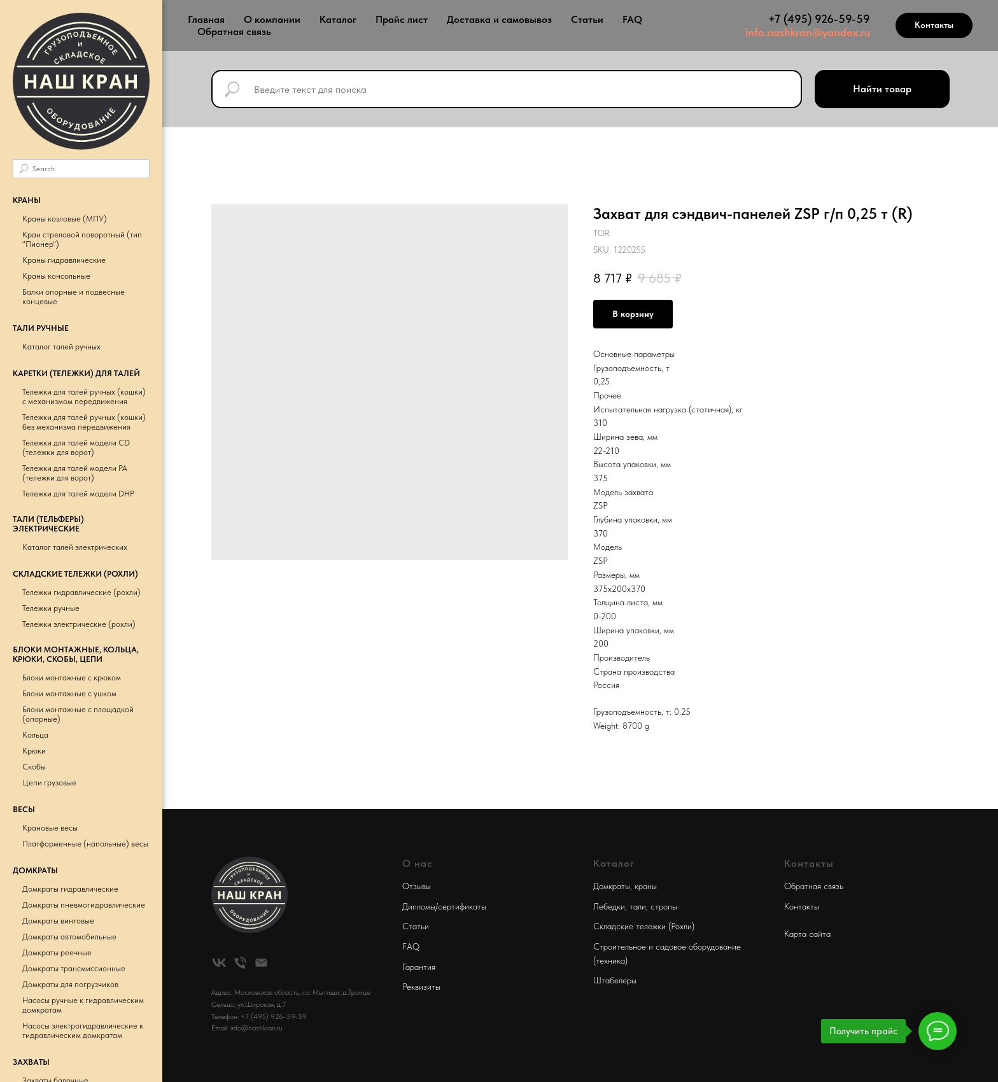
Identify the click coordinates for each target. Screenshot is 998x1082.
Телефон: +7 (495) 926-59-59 (259, 1016)
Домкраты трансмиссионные (73, 968)
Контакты (801, 906)
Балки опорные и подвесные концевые (73, 296)
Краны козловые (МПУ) (64, 218)
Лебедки (609, 906)
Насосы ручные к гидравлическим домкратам (83, 1005)
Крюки (34, 750)
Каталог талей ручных (61, 346)
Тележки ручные (51, 608)
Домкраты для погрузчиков (70, 984)
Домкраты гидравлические (70, 889)
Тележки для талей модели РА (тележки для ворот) (74, 472)
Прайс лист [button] (402, 19)
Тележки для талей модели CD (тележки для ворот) (76, 447)
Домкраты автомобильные (69, 936)
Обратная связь (234, 31)
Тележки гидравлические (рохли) (81, 592)
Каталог (338, 19)
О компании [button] (272, 19)
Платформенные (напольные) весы (85, 843)
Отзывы (416, 886)
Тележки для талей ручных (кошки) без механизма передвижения (84, 422)
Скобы (34, 766)
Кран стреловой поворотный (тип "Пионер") (82, 239)
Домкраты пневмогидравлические (83, 905)
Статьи (587, 19)
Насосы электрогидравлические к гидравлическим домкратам (82, 1030)
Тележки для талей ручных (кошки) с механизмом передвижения (84, 396)
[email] (261, 963)
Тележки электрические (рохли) (79, 624)
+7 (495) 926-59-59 (819, 18)
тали (637, 906)
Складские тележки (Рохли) (643, 926)
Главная (206, 19)
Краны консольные (56, 276)
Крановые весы (50, 828)
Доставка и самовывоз (499, 19)
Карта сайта (807, 934)
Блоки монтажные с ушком (69, 693)
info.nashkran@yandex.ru (807, 32)
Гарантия (418, 967)
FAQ (632, 19)
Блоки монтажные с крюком (71, 677)
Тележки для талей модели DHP (78, 493)
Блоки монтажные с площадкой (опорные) (78, 714)
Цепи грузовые (49, 782)
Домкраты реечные (57, 952)
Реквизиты (421, 986)
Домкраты (611, 886)
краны (646, 886)
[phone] (240, 963)
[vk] (219, 963)
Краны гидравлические (64, 260)
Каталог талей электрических (74, 547)
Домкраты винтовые (58, 920)
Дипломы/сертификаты (444, 906)
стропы (663, 906)
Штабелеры (614, 980)
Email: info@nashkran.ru (247, 1027)
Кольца (35, 735)
